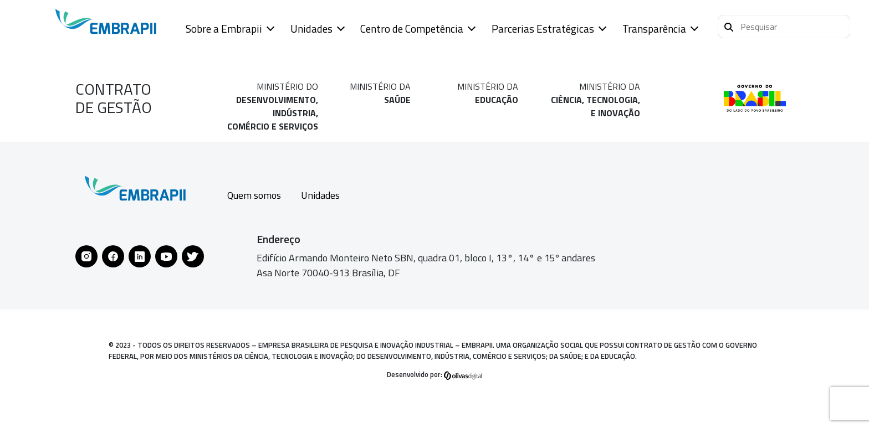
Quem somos (254, 195)
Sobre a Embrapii (224, 28)
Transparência (654, 28)
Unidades (311, 28)
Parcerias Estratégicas (543, 28)
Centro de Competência (411, 28)
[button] (784, 27)
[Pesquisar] (729, 25)
